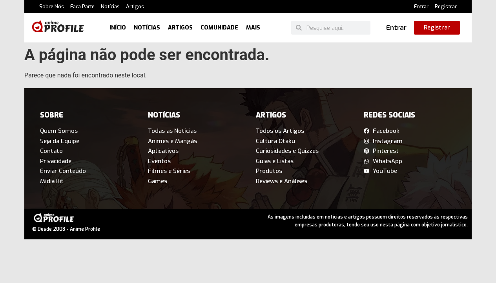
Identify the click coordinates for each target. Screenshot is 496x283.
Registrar (446, 6)
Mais (253, 27)
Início (117, 27)
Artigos (135, 6)
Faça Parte (82, 6)
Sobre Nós (51, 6)
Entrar (421, 6)
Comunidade (219, 27)
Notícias (110, 6)
